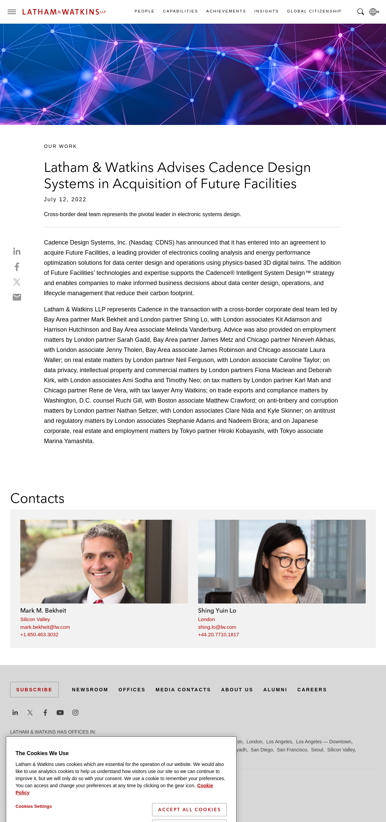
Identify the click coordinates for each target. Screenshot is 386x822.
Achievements (225, 11)
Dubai (114, 741)
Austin (16, 741)
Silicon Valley (35, 619)
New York (167, 749)
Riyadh (239, 749)
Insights (267, 11)
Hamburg (183, 741)
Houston (233, 741)
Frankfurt (160, 741)
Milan (128, 749)
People (144, 11)
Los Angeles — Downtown (323, 741)
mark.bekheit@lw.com (45, 627)
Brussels (73, 741)
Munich (145, 749)
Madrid (65, 749)
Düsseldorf (135, 741)
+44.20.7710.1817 (218, 634)
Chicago (95, 741)
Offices (132, 689)
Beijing (34, 741)
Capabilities (180, 11)
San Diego (262, 749)
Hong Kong (209, 741)
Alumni (275, 689)
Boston (53, 741)
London (206, 619)
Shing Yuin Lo (217, 610)
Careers (312, 689)
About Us (237, 689)
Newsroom (90, 689)
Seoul (317, 749)
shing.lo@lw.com (217, 627)
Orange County (197, 749)
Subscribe (34, 689)
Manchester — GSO (97, 749)
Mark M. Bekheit (43, 610)
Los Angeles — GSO (32, 749)
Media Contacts (183, 689)
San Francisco (292, 749)
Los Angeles (279, 741)
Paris (222, 749)
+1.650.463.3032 (39, 634)
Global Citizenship (314, 11)
